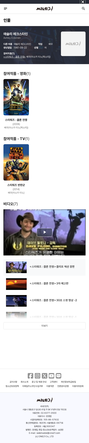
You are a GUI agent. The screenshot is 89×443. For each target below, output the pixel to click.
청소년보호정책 (12, 386)
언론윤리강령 (63, 386)
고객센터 (53, 382)
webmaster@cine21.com (48, 433)
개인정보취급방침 (68, 382)
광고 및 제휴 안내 (39, 382)
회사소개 (24, 382)
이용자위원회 (77, 386)
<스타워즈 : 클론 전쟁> (14, 56)
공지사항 (13, 382)
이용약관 (50, 386)
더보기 (44, 325)
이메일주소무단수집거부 (32, 386)
